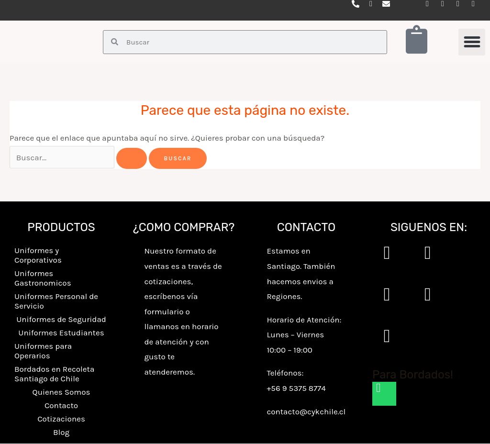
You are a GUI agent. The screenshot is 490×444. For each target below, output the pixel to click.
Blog (61, 432)
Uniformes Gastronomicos (42, 278)
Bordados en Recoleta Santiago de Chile (54, 374)
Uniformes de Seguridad (61, 319)
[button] (471, 42)
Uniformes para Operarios (43, 351)
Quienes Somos (61, 392)
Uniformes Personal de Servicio (56, 301)
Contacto (61, 406)
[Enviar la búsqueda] (131, 158)
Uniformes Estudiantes (61, 333)
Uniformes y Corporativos (38, 255)
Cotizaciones (61, 419)
